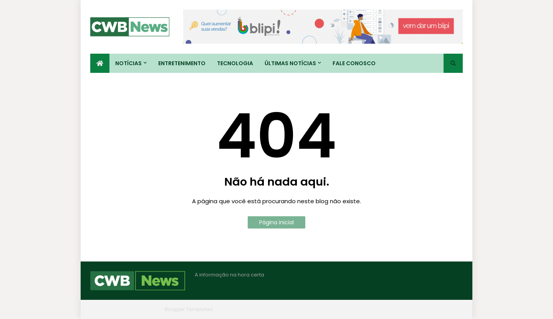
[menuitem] (99, 63)
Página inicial (276, 222)
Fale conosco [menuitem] (354, 63)
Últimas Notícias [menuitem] (290, 63)
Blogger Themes (140, 309)
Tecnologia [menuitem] (235, 63)
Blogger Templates (189, 309)
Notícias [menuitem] (128, 63)
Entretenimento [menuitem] (181, 63)
